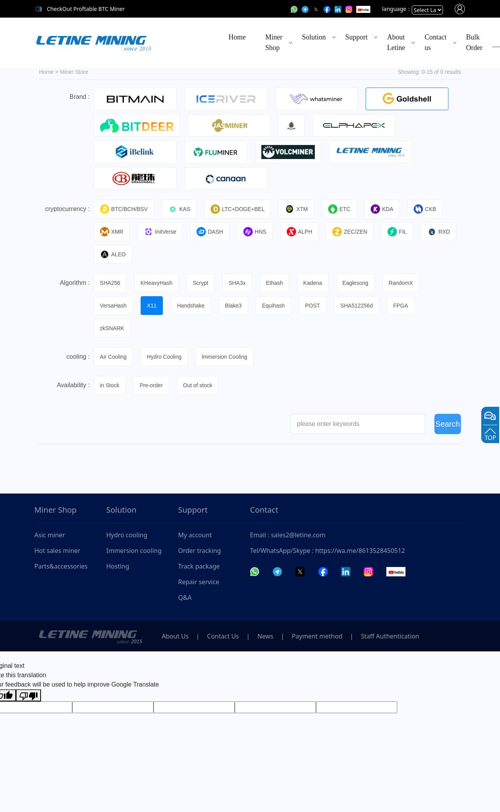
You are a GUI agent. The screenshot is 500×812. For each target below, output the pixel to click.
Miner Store (74, 72)
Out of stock (197, 385)
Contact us (435, 42)
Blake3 (233, 305)
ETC (339, 209)
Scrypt (200, 283)
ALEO (113, 254)
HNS (254, 231)
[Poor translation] (28, 695)
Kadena (312, 283)
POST (312, 305)
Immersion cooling (134, 550)
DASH (209, 231)
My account (195, 535)
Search (447, 430)
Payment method (317, 636)
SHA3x (237, 283)
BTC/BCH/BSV (124, 209)
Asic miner (49, 535)
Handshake (191, 305)
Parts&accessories (61, 566)
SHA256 (110, 283)
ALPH (299, 231)
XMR (111, 231)
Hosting (117, 566)
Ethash (274, 283)
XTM (296, 209)
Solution (314, 37)
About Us (175, 636)
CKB (425, 209)
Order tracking (199, 550)
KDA (382, 209)
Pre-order (150, 385)
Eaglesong (355, 283)
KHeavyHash (157, 283)
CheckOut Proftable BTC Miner (86, 9)
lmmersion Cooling (224, 357)
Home (237, 37)
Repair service (198, 582)
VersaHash (113, 305)
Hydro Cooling (164, 357)
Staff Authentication (390, 636)
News (265, 636)
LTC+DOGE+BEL (237, 209)
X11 (152, 305)
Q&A (184, 597)
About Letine (396, 42)
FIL (397, 231)
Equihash (273, 305)
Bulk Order (474, 42)
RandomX (401, 283)
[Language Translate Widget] (427, 9)
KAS (179, 209)
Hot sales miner (57, 550)
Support (356, 37)
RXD (438, 231)
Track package (199, 566)
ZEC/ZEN (349, 231)
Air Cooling (113, 357)
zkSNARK (112, 328)
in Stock (110, 385)
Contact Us (223, 636)
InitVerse (160, 231)
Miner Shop (273, 42)
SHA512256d (356, 305)
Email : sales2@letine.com (287, 535)
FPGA (400, 305)
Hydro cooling (126, 535)
